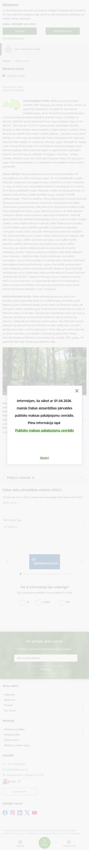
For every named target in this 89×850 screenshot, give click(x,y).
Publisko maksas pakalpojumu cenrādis (44, 430)
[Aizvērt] (76, 390)
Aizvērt (44, 457)
